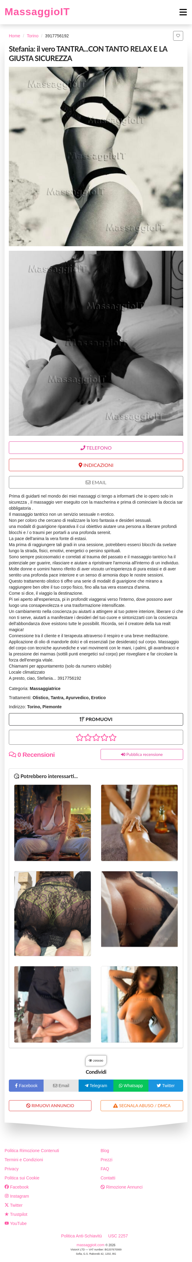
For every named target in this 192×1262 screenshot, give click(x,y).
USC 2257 (118, 1235)
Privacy (12, 1168)
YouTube (16, 1223)
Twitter (14, 1205)
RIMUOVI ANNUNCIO (50, 1105)
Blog (105, 1150)
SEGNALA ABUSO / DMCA (141, 1105)
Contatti (108, 1177)
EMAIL (96, 482)
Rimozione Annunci (122, 1187)
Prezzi (106, 1159)
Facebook (17, 1187)
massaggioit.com (90, 1245)
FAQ (105, 1168)
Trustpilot (16, 1214)
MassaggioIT (37, 11)
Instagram (17, 1196)
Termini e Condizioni (24, 1159)
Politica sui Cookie (22, 1177)
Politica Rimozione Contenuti (32, 1150)
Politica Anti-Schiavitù (81, 1235)
